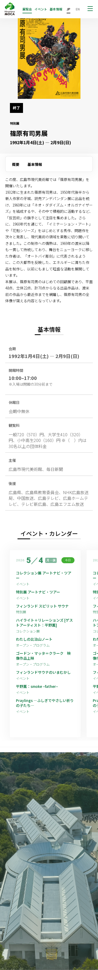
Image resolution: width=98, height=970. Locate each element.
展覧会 (27, 9)
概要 (15, 164)
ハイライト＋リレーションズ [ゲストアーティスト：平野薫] (44, 623)
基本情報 (56, 9)
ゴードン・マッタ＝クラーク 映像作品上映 (43, 656)
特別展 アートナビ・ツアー (40, 592)
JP (68, 9)
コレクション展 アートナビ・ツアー (43, 576)
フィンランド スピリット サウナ (42, 606)
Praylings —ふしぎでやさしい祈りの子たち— (45, 703)
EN (78, 9)
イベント (40, 9)
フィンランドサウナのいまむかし (43, 672)
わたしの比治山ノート (34, 639)
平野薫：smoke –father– (37, 686)
